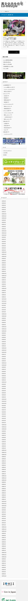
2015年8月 (4, 335)
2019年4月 (4, 286)
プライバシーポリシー (7, 150)
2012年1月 (4, 396)
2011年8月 (4, 407)
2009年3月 (4, 469)
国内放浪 (5, 97)
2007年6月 (4, 514)
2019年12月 (4, 273)
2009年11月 (4, 452)
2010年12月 (4, 424)
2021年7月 (4, 239)
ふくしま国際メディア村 (8, 87)
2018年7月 (4, 292)
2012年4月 (4, 390)
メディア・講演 (6, 110)
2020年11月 (4, 254)
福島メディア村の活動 (7, 64)
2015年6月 (4, 337)
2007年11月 (4, 503)
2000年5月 (4, 573)
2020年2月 (4, 269)
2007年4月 (4, 518)
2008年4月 (4, 492)
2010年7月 (4, 435)
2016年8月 (4, 320)
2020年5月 (4, 262)
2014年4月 (4, 360)
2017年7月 (4, 307)
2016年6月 (4, 322)
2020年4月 (4, 264)
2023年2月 (4, 209)
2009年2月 (4, 471)
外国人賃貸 (6, 125)
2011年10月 (4, 403)
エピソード (5, 93)
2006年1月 (4, 550)
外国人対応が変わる (7, 62)
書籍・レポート (7, 114)
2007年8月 (4, 509)
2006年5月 (4, 541)
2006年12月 (4, 526)
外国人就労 (5, 131)
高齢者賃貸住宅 (7, 108)
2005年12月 (4, 552)
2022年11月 (4, 215)
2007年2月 (4, 522)
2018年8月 (4, 290)
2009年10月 (4, 454)
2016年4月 (4, 324)
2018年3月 (4, 294)
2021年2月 (4, 247)
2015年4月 (4, 341)
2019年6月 (4, 281)
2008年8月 (4, 484)
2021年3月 (4, 245)
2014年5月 (4, 358)
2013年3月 (4, 375)
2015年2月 (4, 343)
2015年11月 (4, 328)
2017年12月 (4, 298)
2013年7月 (4, 369)
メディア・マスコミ (7, 112)
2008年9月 (4, 482)
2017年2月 (4, 311)
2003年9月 (4, 567)
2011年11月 (4, 401)
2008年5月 (4, 490)
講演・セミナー (7, 119)
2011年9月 (4, 405)
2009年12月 (4, 450)
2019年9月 (4, 277)
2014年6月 (4, 356)
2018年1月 (4, 296)
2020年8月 (4, 260)
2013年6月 (4, 371)
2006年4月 (4, 543)
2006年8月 (4, 535)
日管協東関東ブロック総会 (8, 66)
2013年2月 (4, 377)
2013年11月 (4, 362)
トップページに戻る (14, 52)
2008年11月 (4, 477)
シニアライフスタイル (7, 104)
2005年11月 (4, 554)
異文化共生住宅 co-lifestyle (12, 5)
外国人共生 (5, 121)
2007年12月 (4, 501)
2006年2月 (4, 548)
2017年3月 (4, 309)
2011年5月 (4, 413)
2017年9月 (4, 305)
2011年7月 (4, 409)
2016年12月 (4, 313)
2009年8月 (4, 458)
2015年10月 (4, 330)
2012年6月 (4, 388)
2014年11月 (4, 350)
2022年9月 (4, 220)
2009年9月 (4, 456)
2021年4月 (4, 243)
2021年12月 (4, 230)
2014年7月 (4, 354)
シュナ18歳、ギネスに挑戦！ (10, 39)
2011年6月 (4, 411)
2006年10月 (4, 531)
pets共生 (14, 37)
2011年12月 (4, 399)
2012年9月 (4, 384)
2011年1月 (4, 422)
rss (21, 2)
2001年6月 (4, 571)
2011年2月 (4, 420)
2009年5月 (4, 465)
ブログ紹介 (5, 152)
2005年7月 (4, 563)
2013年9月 (4, 367)
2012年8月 (4, 386)
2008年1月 (4, 499)
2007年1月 (4, 524)
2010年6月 (4, 437)
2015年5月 (4, 339)
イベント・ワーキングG (8, 89)
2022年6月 (4, 226)
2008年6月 (4, 488)
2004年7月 (4, 565)
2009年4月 (4, 467)
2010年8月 (4, 433)
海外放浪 (5, 102)
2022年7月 (4, 224)
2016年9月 (4, 318)
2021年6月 (4, 241)
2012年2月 (4, 394)
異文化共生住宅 (7, 127)
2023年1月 (4, 211)
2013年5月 (4, 373)
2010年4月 (4, 441)
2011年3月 (4, 418)
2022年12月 (4, 213)
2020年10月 (4, 256)
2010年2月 (4, 445)
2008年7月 (4, 486)
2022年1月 (4, 228)
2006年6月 (4, 539)
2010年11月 (4, 426)
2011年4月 (4, 416)
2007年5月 (4, 516)
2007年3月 (4, 520)
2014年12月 (4, 347)
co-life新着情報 (10, 37)
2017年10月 (4, 303)
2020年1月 (4, 271)
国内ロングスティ (7, 106)
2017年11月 (4, 301)
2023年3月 (4, 207)
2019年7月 (4, 279)
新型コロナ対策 (7, 91)
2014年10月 (4, 352)
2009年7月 (4, 460)
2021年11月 (4, 232)
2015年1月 (4, 345)
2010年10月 (4, 428)
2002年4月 (4, 569)
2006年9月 (4, 533)
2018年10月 (4, 288)
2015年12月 (4, 326)
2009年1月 (4, 473)
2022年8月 (4, 222)
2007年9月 (4, 507)
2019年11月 (4, 275)
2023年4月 (4, 205)
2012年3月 (4, 392)
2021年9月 (4, 237)
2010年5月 (4, 439)
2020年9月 (4, 258)
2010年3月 (4, 443)
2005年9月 (4, 558)
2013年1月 (4, 379)
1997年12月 (4, 575)
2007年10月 (4, 505)
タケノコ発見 (5, 68)
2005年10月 (4, 556)
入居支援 (5, 123)
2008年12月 (4, 475)
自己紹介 (5, 154)
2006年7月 (4, 537)
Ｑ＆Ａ (5, 129)
